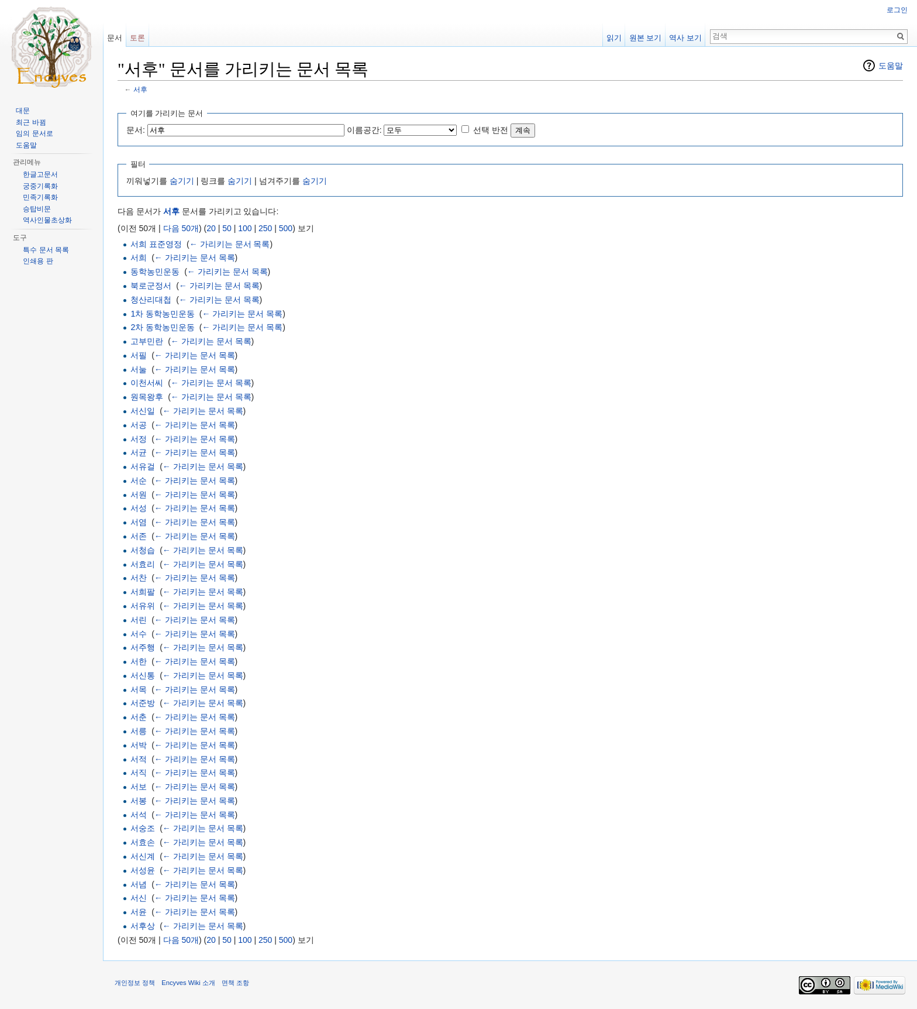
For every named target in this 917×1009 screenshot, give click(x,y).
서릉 (138, 731)
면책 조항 (235, 982)
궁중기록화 (40, 186)
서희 (138, 257)
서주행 (142, 647)
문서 (114, 37)
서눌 (138, 369)
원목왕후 (146, 396)
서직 (138, 772)
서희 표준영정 (156, 244)
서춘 (138, 717)
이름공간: (364, 130)
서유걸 (142, 466)
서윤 (138, 912)
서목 (138, 689)
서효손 (142, 842)
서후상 (142, 926)
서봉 (138, 800)
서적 (138, 759)
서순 (138, 480)
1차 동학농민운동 (162, 313)
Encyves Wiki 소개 (188, 982)
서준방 (142, 703)
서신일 (142, 411)
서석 (138, 814)
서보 (138, 786)
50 (227, 228)
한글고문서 (40, 174)
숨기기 (182, 181)
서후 (140, 89)
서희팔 (142, 591)
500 (285, 228)
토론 (137, 37)
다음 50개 (181, 228)
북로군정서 (150, 285)
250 (265, 228)
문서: (135, 130)
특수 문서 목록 (46, 250)
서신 (138, 897)
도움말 (890, 65)
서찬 (138, 577)
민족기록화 (40, 197)
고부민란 (146, 341)
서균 (138, 452)
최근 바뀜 (31, 122)
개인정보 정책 (135, 982)
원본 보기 (645, 37)
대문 (23, 111)
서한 (138, 661)
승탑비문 (37, 209)
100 (244, 228)
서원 (138, 494)
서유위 (142, 605)
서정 (138, 439)
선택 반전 (490, 130)
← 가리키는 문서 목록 (229, 244)
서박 (138, 745)
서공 (138, 425)
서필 (138, 355)
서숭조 (142, 828)
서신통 (142, 675)
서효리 (142, 564)
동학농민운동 (155, 271)
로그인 (897, 10)
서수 (138, 634)
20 (211, 228)
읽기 (614, 37)
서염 (138, 522)
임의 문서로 (34, 133)
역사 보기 (685, 37)
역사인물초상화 (47, 220)
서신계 (142, 856)
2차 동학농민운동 (162, 327)
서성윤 (142, 870)
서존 (138, 536)
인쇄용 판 (38, 261)
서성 (138, 508)
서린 (138, 619)
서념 (138, 884)
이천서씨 (146, 382)
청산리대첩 (150, 299)
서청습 (142, 550)
